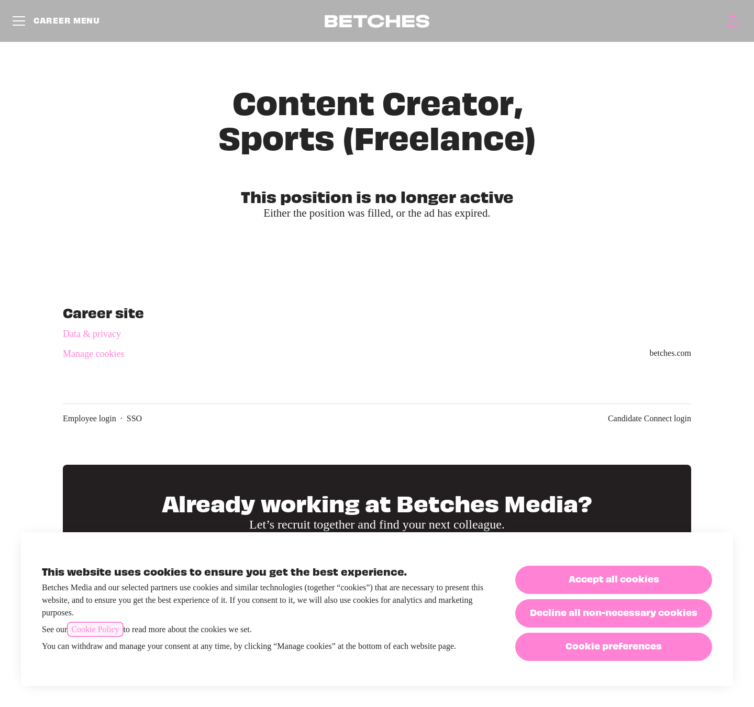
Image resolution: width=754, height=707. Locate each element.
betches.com (670, 353)
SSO (134, 418)
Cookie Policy (95, 629)
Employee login (89, 418)
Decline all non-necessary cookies (613, 612)
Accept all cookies (614, 579)
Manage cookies (93, 354)
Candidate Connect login (649, 418)
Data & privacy (92, 334)
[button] (733, 21)
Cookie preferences (614, 645)
